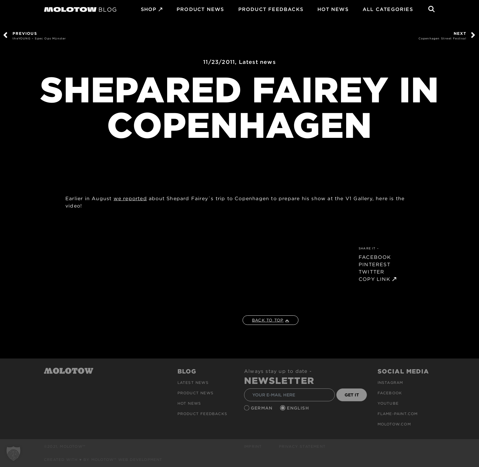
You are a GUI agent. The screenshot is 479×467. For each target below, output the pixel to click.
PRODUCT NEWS (200, 9)
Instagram (390, 382)
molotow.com (394, 424)
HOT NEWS (333, 9)
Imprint (253, 446)
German (262, 408)
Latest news (257, 62)
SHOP (149, 9)
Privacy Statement (302, 446)
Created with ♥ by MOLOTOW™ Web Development (103, 459)
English (299, 408)
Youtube (388, 403)
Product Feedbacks (270, 9)
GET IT (352, 394)
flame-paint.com (398, 413)
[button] (13, 453)
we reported (130, 198)
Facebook (390, 393)
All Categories (388, 9)
